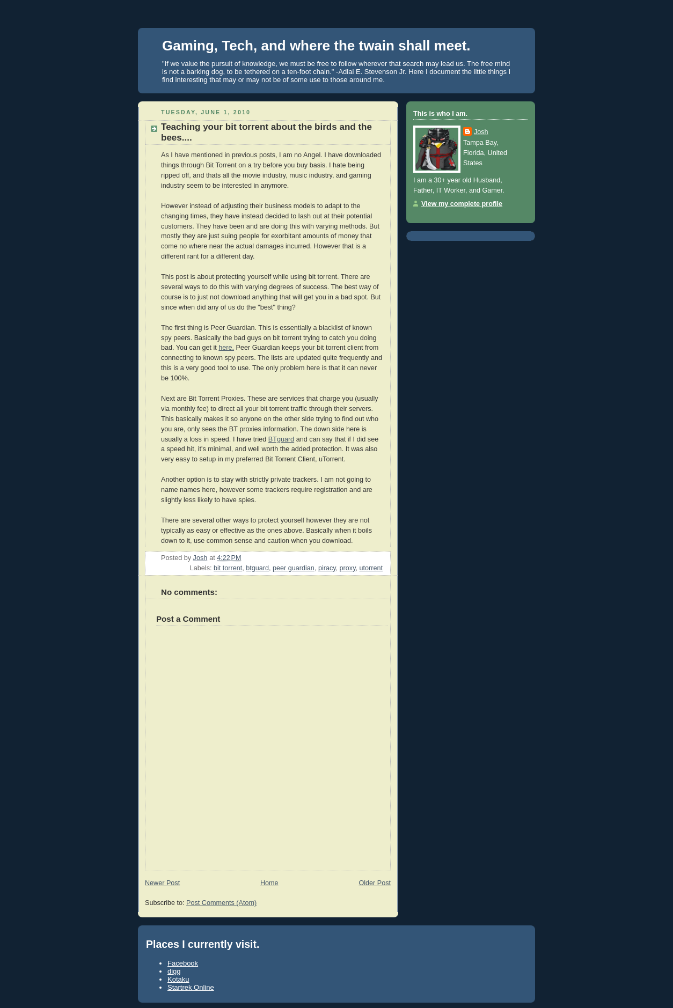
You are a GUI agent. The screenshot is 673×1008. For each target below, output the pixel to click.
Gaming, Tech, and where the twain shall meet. (316, 46)
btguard (257, 568)
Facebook (182, 963)
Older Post (375, 883)
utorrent (371, 568)
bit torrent (228, 568)
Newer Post (162, 883)
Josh (481, 132)
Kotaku (178, 979)
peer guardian (293, 568)
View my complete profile (461, 204)
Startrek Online (190, 987)
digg (174, 971)
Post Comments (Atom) (221, 903)
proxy (348, 568)
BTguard (281, 439)
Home (269, 883)
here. (226, 347)
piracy (327, 568)
